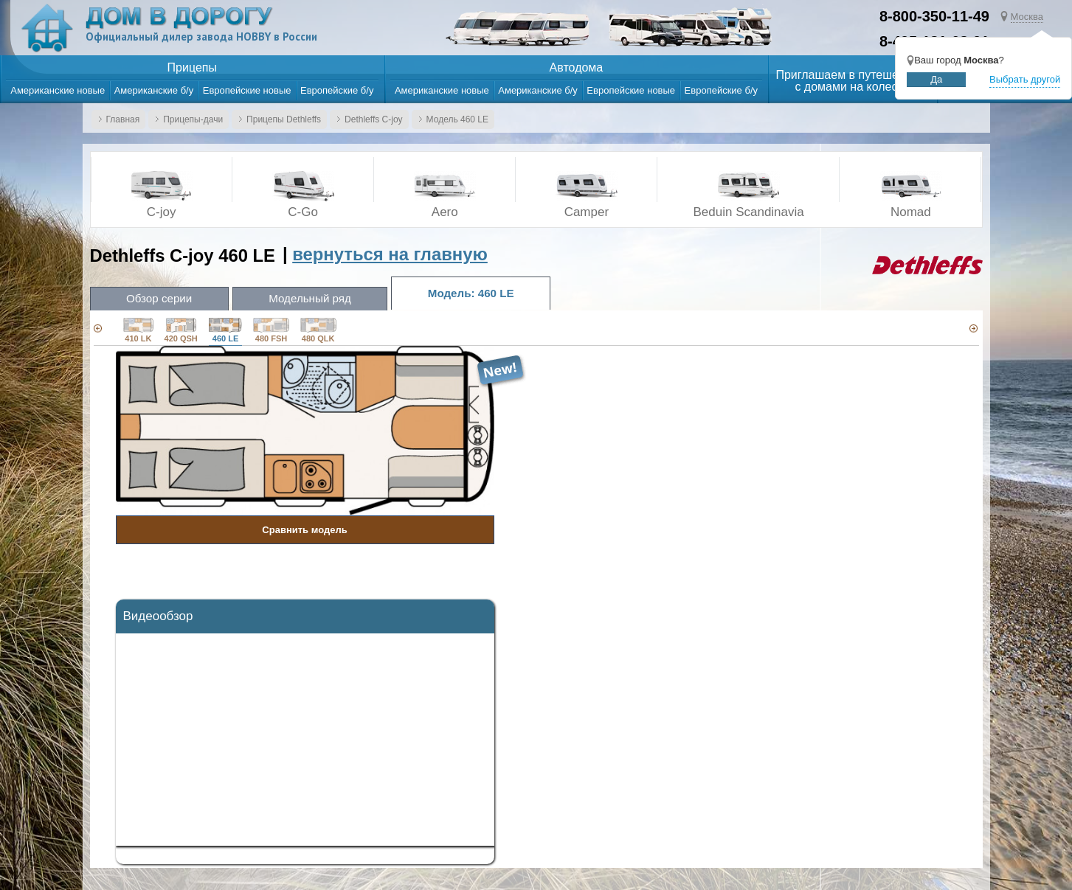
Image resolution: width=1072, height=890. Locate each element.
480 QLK (318, 330)
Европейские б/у (336, 90)
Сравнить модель (304, 529)
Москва (1027, 16)
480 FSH (271, 330)
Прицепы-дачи (193, 119)
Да (936, 79)
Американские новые (57, 90)
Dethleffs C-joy (373, 119)
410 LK (138, 330)
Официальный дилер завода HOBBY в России (203, 37)
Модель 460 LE (457, 119)
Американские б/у (154, 90)
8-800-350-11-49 (934, 16)
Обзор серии (160, 298)
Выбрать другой (1024, 79)
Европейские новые (247, 90)
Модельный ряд (313, 298)
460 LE (225, 330)
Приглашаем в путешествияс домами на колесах (852, 81)
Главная (123, 119)
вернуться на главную (390, 254)
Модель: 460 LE (477, 293)
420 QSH (181, 330)
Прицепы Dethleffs (283, 119)
